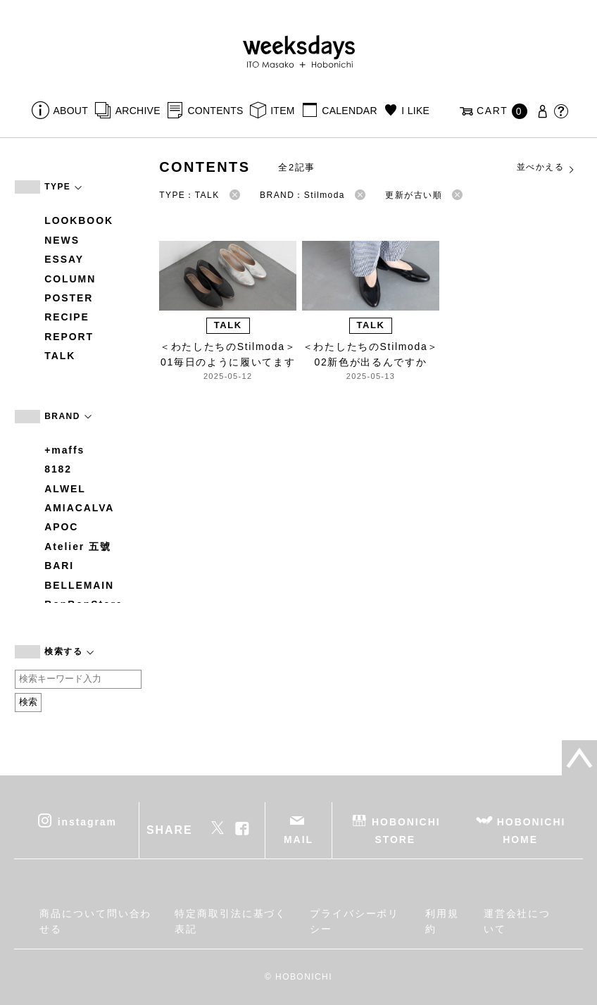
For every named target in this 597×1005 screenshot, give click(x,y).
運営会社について (517, 921)
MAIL (298, 839)
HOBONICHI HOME (531, 830)
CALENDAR (349, 110)
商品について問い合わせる (95, 921)
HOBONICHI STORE (406, 830)
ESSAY (64, 259)
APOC (61, 526)
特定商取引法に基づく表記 (231, 921)
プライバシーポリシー (354, 921)
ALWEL (65, 488)
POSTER (68, 298)
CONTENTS (215, 110)
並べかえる (546, 167)
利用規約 (442, 921)
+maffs (64, 450)
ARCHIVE (138, 110)
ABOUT (70, 110)
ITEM (282, 110)
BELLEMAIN (79, 585)
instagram (87, 821)
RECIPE (66, 317)
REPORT (69, 336)
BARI (59, 565)
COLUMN (70, 279)
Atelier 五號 (77, 546)
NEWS (62, 240)
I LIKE (415, 110)
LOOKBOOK (78, 220)
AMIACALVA (79, 507)
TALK (59, 355)
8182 (58, 469)
